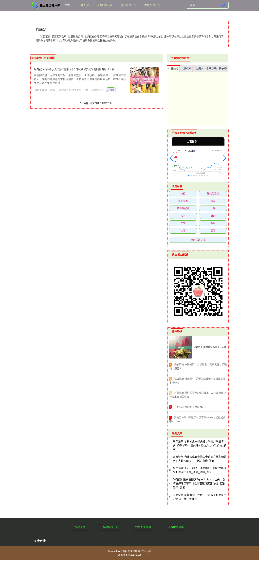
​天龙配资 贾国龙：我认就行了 (190, 406)
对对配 (110, 89)
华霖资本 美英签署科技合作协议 (209, 347)
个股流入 (199, 68)
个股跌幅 (186, 68)
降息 (213, 200)
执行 (183, 193)
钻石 (183, 230)
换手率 (223, 68)
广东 (183, 223)
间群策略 (183, 200)
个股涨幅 (173, 68)
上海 (213, 208)
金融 (213, 223)
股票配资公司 (105, 5)
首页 (67, 5)
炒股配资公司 (128, 5)
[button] (171, 158)
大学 (183, 215)
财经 (213, 215)
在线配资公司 (152, 5)
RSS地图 (135, 551)
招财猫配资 (183, 208)
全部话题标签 (198, 239)
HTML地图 (145, 551)
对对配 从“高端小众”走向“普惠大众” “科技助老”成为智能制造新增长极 (74, 69)
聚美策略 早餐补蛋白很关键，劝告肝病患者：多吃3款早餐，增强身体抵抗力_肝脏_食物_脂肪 (199, 445)
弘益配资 (83, 5)
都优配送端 (213, 193)
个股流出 (211, 68)
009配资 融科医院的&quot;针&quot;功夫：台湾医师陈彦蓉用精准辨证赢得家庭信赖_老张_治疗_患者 (199, 483)
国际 (213, 230)
